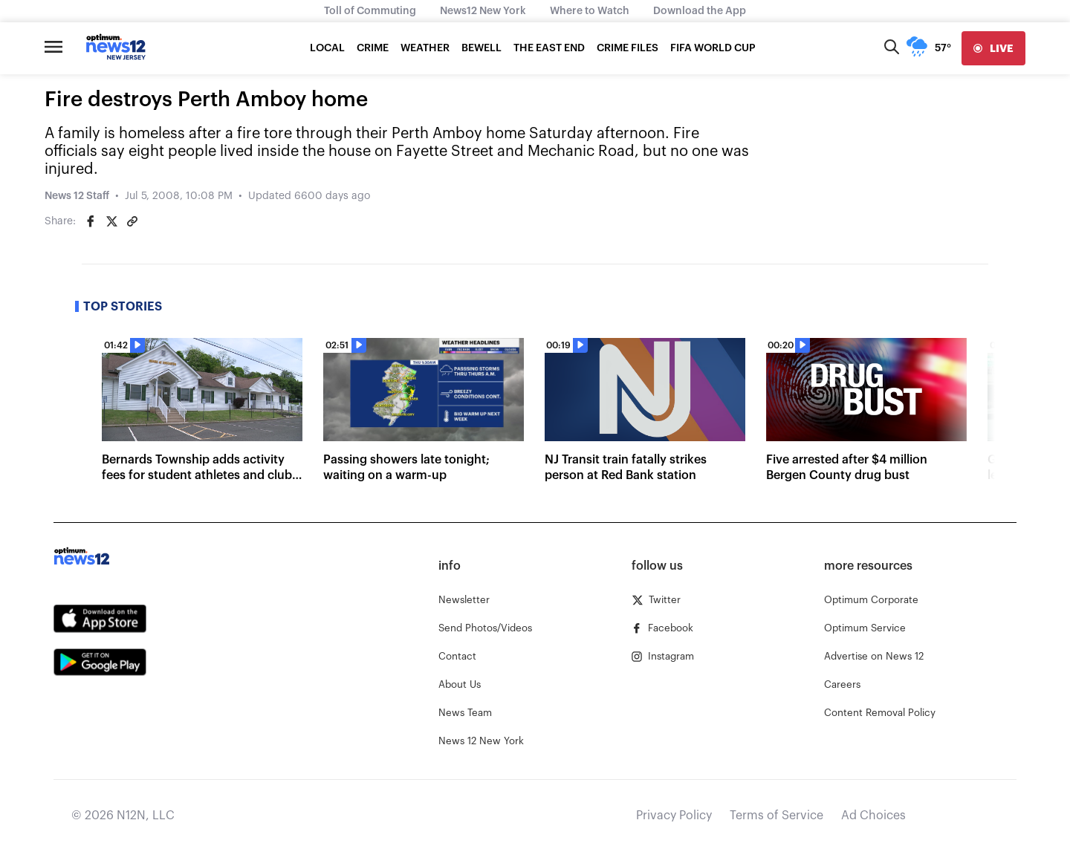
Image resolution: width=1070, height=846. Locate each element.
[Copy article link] (132, 221)
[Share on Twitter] (111, 221)
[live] (993, 48)
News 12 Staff (77, 196)
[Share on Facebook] (91, 221)
